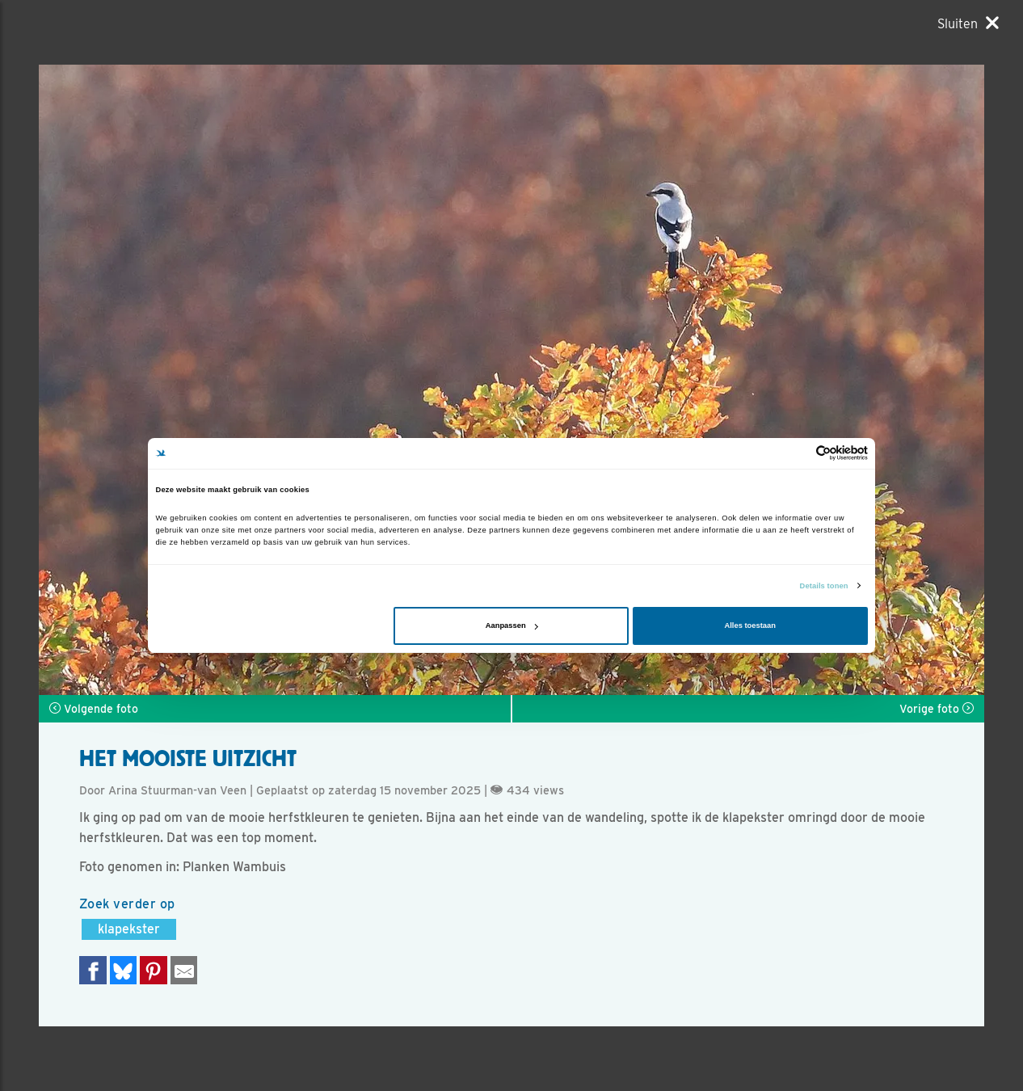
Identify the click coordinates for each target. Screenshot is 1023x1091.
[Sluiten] (968, 23)
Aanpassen (512, 625)
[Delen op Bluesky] (123, 970)
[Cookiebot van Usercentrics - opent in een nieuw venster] (797, 453)
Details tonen (824, 586)
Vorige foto (936, 708)
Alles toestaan (749, 625)
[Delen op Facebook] (93, 970)
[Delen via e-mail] (184, 970)
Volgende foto (93, 708)
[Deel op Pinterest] (153, 970)
